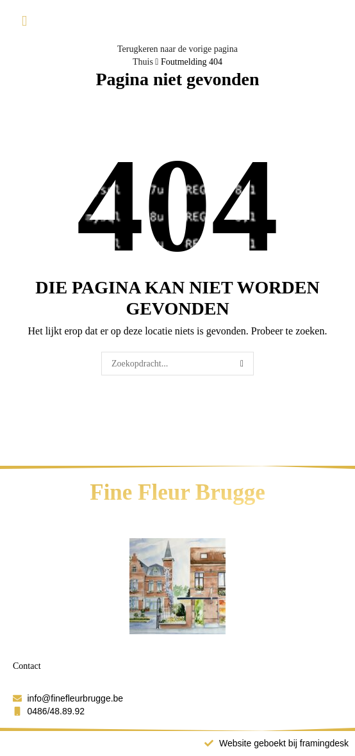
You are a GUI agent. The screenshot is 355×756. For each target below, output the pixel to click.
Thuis (143, 62)
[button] (24, 21)
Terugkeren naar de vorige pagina (177, 49)
